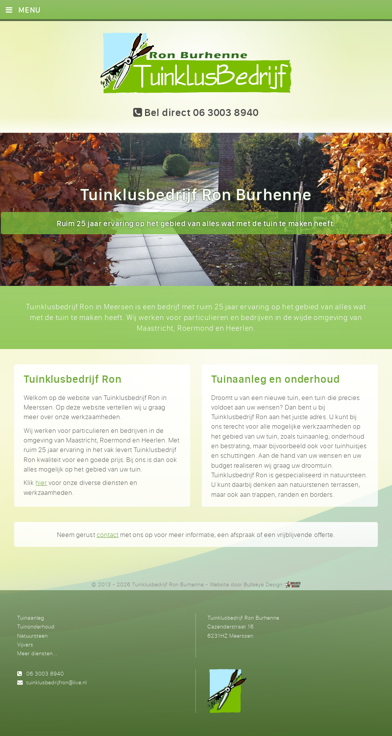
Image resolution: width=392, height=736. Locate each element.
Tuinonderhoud (36, 626)
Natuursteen (32, 635)
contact (108, 534)
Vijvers (25, 644)
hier (41, 482)
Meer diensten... (37, 653)
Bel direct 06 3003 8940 (196, 112)
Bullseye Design (263, 584)
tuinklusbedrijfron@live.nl (56, 682)
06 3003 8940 (45, 673)
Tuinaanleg (30, 617)
